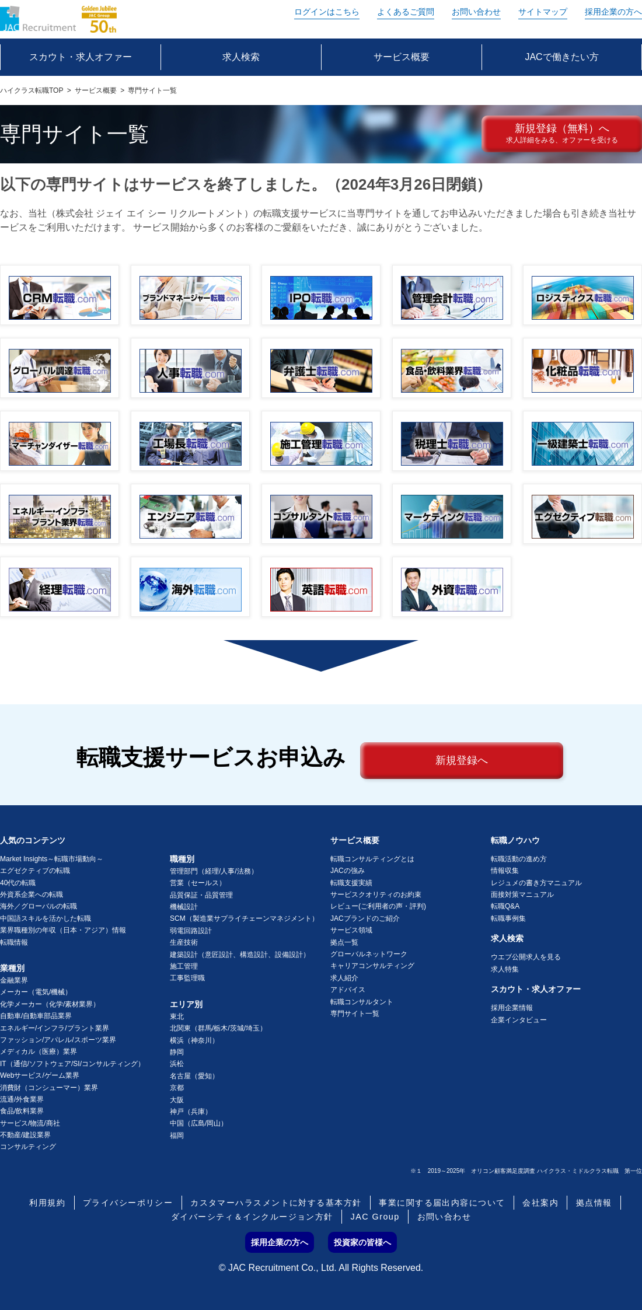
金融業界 (14, 980)
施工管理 (184, 966)
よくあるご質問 (405, 11)
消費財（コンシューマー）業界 (49, 1088)
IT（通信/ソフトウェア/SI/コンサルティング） (72, 1064)
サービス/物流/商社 (30, 1123)
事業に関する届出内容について (442, 1202)
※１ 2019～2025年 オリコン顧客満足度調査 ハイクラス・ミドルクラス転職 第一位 (526, 1171)
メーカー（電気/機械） (36, 992)
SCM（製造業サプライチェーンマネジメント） (244, 918)
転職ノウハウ (515, 840)
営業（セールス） (198, 883)
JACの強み (347, 871)
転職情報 (14, 942)
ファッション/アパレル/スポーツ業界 (58, 1040)
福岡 (177, 1135)
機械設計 (184, 907)
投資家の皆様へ (362, 1242)
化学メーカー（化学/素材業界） (50, 1004)
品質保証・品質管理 (201, 895)
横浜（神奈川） (194, 1040)
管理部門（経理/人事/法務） (214, 871)
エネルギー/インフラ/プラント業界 (54, 1028)
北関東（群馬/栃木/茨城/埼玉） (218, 1028)
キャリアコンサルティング (372, 966)
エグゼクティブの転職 (35, 871)
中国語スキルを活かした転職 (45, 918)
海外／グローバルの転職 (38, 906)
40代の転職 (18, 883)
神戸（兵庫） (191, 1112)
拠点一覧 (344, 942)
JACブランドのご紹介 (365, 918)
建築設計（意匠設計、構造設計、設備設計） (240, 955)
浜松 (177, 1064)
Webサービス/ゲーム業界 (39, 1075)
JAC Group (375, 1216)
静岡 (177, 1052)
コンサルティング (28, 1147)
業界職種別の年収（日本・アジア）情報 (63, 930)
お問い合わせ (476, 11)
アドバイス (347, 990)
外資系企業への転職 (31, 894)
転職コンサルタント (361, 1002)
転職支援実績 (351, 883)
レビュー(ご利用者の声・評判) (378, 906)
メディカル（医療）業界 (38, 1051)
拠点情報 (594, 1202)
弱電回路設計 (191, 931)
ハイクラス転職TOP (31, 90)
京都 (177, 1088)
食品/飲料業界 (22, 1111)
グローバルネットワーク (368, 954)
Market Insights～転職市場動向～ (51, 859)
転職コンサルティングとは (372, 859)
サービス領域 (351, 930)
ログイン (327, 11)
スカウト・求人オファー (536, 989)
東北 (177, 1016)
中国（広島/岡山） (199, 1123)
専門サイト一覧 (354, 1013)
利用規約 (47, 1202)
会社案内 (540, 1202)
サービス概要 (96, 90)
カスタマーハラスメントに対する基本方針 (275, 1202)
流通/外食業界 (22, 1099)
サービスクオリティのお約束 (375, 894)
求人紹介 (344, 978)
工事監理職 (187, 978)
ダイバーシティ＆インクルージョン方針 (252, 1216)
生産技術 (184, 942)
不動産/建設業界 (25, 1135)
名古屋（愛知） (194, 1076)
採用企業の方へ (613, 11)
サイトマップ (542, 11)
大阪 (177, 1100)
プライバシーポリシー (128, 1202)
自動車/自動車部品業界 (36, 1016)
